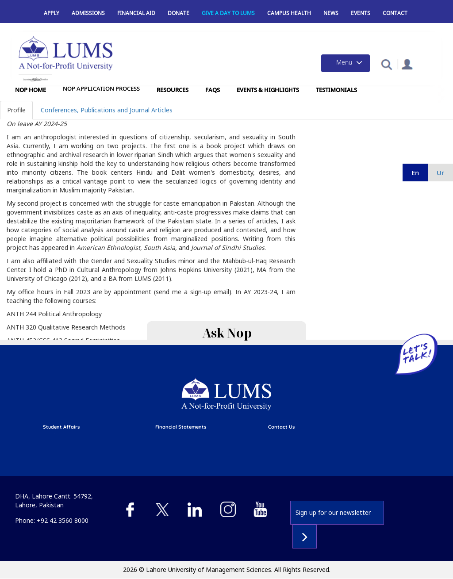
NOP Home (30, 90)
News (330, 13)
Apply (51, 13)
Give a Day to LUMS (228, 13)
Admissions (88, 13)
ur (440, 172)
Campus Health (289, 13)
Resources (172, 90)
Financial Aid (136, 13)
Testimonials (336, 90)
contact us (281, 427)
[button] (386, 63)
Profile (16, 110)
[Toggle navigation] (345, 63)
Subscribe (304, 536)
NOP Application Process (101, 88)
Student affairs (61, 427)
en (415, 172)
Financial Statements (180, 427)
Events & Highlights (268, 90)
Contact (395, 13)
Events (360, 13)
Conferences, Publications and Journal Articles (107, 110)
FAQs (212, 90)
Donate (178, 13)
